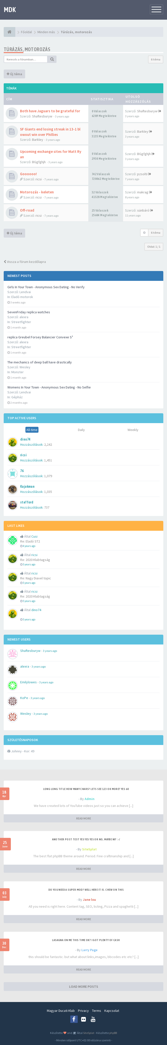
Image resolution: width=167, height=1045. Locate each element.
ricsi (39, 179)
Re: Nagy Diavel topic (35, 578)
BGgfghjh (39, 162)
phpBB (113, 1033)
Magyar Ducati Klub (61, 1010)
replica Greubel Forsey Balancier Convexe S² (40, 337)
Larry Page (89, 950)
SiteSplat (89, 849)
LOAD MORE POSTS (83, 986)
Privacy (83, 1010)
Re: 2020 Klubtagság (35, 560)
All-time (31, 430)
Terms (96, 1010)
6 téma (155, 59)
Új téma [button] (14, 74)
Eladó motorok (22, 297)
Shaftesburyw (42, 116)
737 (46, 507)
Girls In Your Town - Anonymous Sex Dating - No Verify (46, 287)
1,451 (48, 460)
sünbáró (143, 210)
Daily (81, 430)
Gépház (17, 397)
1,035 (48, 491)
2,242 (48, 444)
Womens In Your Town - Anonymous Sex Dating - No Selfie (49, 387)
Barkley (37, 139)
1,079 (48, 476)
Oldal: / (153, 246)
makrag (142, 192)
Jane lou (89, 899)
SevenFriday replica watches (28, 312)
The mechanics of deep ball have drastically (39, 362)
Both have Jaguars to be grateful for (50, 111)
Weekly (133, 430)
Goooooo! (28, 174)
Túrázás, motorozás (27, 49)
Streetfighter (21, 322)
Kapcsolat (111, 1010)
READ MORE (83, 818)
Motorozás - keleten (37, 192)
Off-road (27, 210)
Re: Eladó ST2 (30, 541)
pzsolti (142, 174)
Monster (17, 372)
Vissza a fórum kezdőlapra (25, 261)
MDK (10, 10)
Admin (89, 799)
